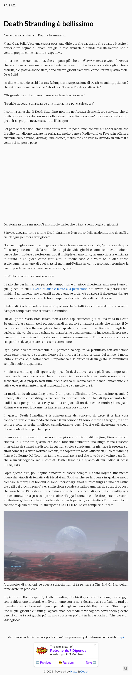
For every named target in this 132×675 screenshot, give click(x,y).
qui (122, 637)
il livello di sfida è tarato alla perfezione (58, 289)
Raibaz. (10, 5)
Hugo (73, 671)
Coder (84, 671)
